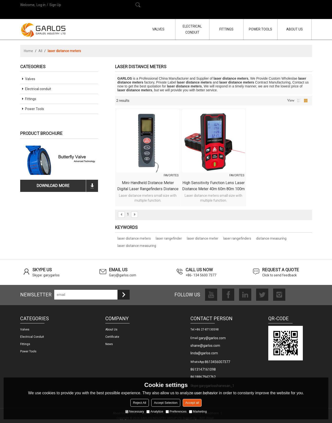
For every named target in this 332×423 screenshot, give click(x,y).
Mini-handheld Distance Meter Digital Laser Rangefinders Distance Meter (148, 186)
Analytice (154, 411)
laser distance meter (202, 238)
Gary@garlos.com (122, 275)
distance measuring (271, 238)
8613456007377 (217, 362)
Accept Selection (166, 402)
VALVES (158, 29)
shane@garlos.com (205, 346)
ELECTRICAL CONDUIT (192, 29)
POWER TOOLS (260, 29)
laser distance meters (134, 238)
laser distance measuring (136, 246)
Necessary (134, 411)
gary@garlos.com (212, 338)
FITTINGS (226, 29)
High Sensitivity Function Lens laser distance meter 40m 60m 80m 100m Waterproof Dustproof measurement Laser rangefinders (213, 186)
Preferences (176, 411)
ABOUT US (294, 29)
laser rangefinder (169, 238)
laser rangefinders (237, 238)
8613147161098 (203, 369)
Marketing (198, 411)
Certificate (112, 336)
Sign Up (55, 5)
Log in (40, 5)
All (40, 51)
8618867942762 (203, 377)
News (109, 344)
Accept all (192, 402)
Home (28, 51)
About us (111, 329)
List (298, 100)
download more (52, 185)
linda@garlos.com (204, 353)
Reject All (139, 402)
